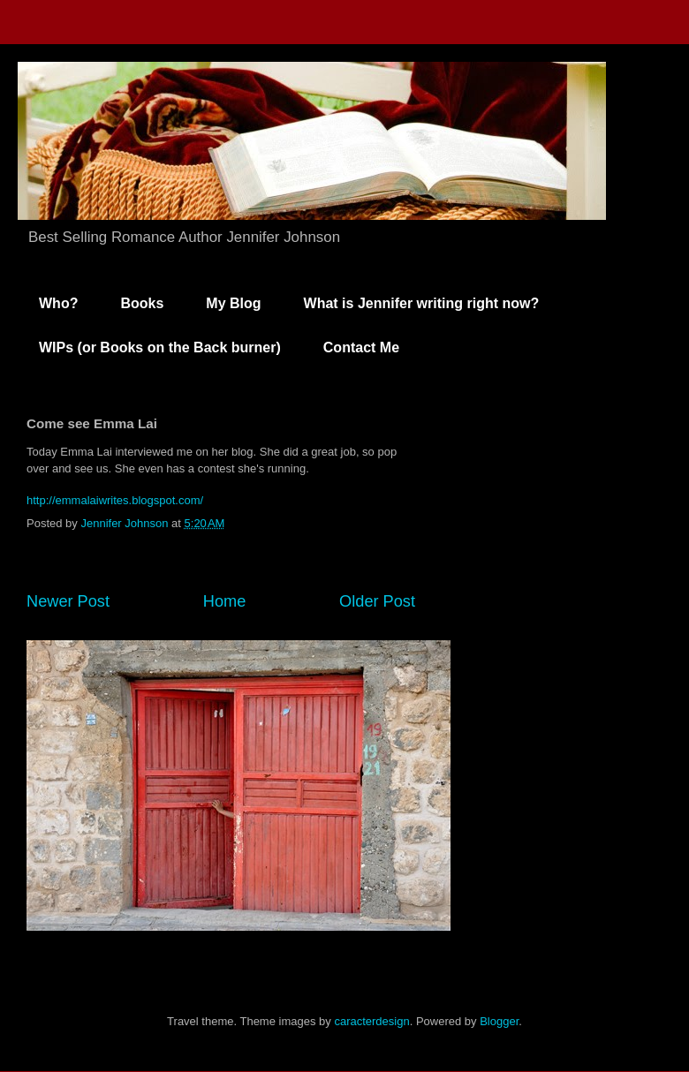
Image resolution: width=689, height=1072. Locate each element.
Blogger (499, 1021)
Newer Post (68, 601)
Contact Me (361, 347)
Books (141, 303)
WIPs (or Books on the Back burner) (160, 347)
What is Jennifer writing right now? (422, 303)
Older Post (377, 601)
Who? (58, 303)
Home (224, 601)
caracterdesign (371, 1021)
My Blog (233, 303)
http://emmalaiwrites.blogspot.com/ (114, 500)
